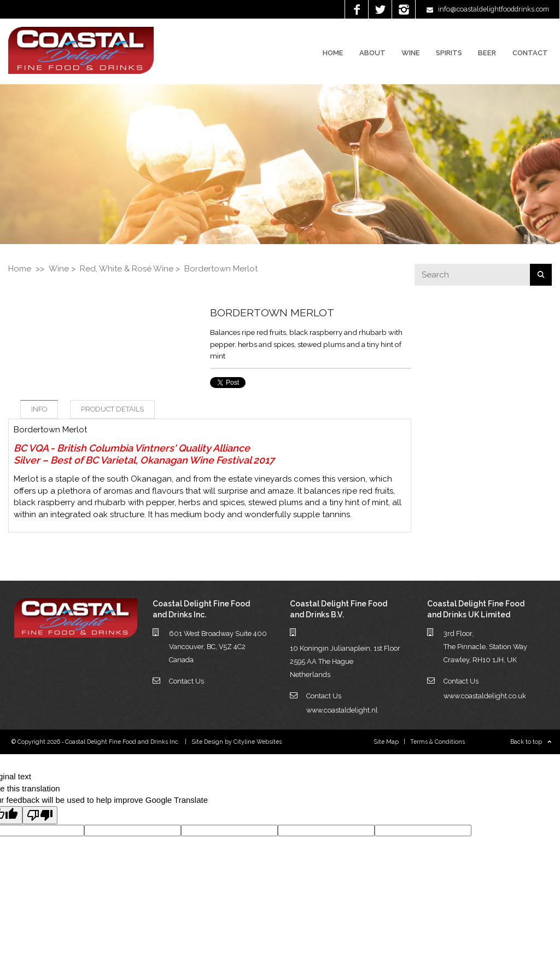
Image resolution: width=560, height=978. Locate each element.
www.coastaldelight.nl (342, 710)
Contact (530, 53)
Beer (487, 53)
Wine (410, 53)
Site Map (386, 741)
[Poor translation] (39, 815)
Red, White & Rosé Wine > (130, 269)
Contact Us (186, 681)
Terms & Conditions (437, 741)
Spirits (449, 53)
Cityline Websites (258, 741)
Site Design (207, 741)
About (372, 53)
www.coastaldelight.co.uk (485, 696)
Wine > (62, 269)
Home (333, 53)
